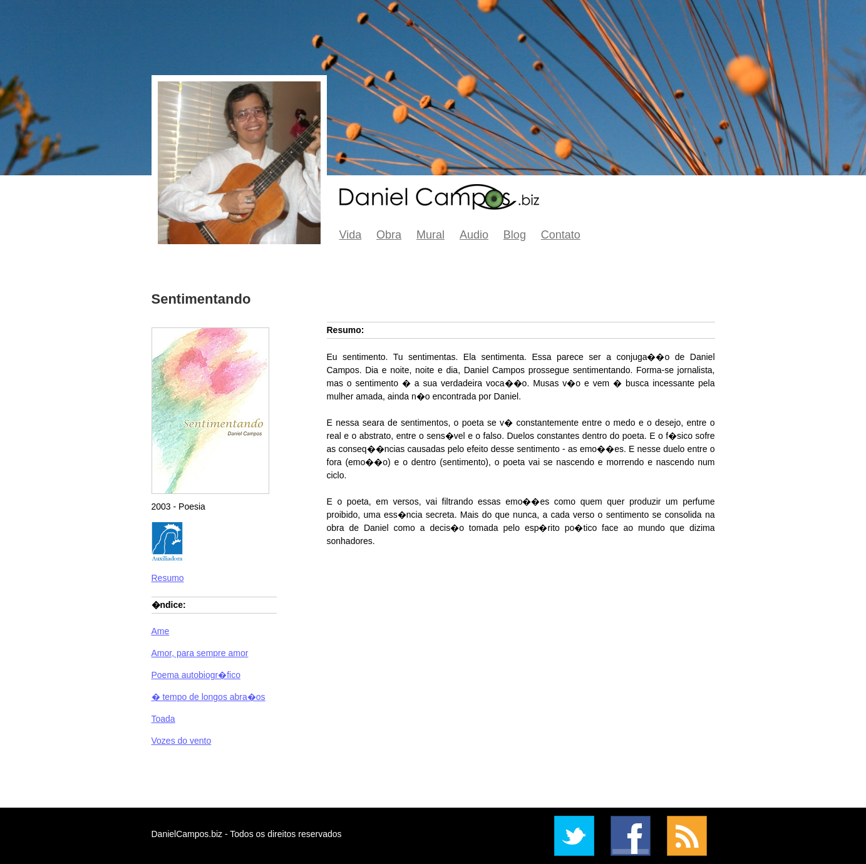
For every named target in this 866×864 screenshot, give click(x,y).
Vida (350, 235)
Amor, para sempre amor (200, 653)
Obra (388, 235)
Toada (163, 719)
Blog (514, 235)
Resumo (168, 578)
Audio (474, 235)
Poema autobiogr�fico (196, 675)
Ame (161, 631)
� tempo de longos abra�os (208, 697)
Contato (560, 235)
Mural (430, 235)
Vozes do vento (182, 741)
